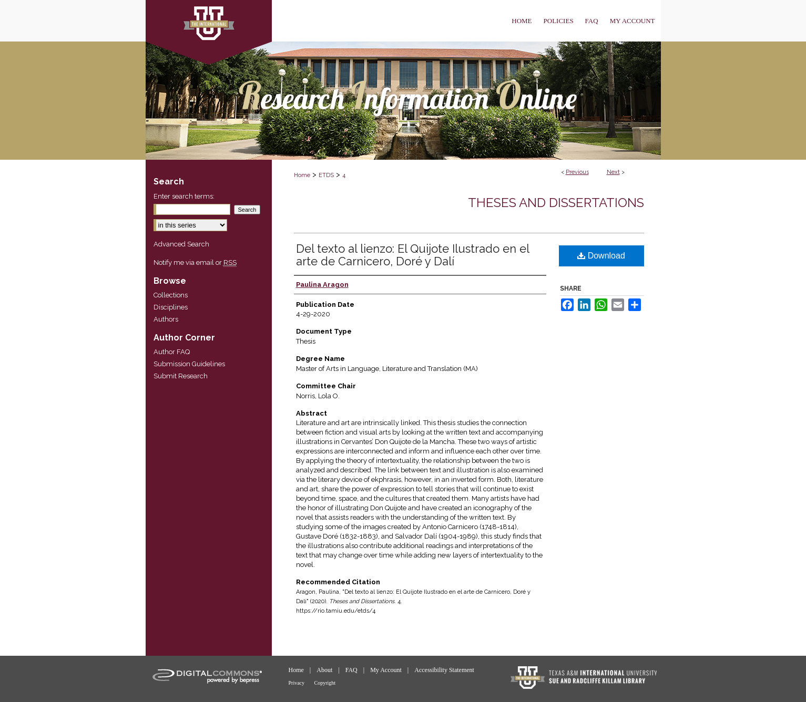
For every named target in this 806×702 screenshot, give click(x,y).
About (325, 670)
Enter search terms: (184, 196)
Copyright (325, 683)
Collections (171, 295)
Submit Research (181, 376)
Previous (577, 172)
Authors (166, 319)
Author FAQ (172, 352)
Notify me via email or (195, 262)
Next (613, 172)
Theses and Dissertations (556, 202)
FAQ (352, 670)
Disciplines (171, 307)
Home (302, 175)
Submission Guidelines (189, 364)
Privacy (297, 683)
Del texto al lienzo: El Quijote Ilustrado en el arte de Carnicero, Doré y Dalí (412, 255)
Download (601, 255)
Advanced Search (181, 244)
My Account (386, 670)
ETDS (326, 175)
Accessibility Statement (444, 670)
